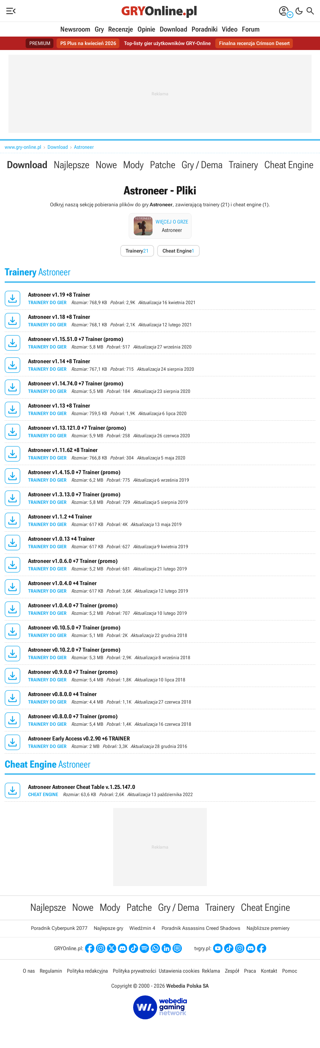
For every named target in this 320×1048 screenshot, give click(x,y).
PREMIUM (39, 43)
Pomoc (289, 971)
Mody (133, 165)
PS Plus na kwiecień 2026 (88, 43)
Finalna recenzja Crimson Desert (254, 43)
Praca (250, 971)
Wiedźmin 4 (142, 928)
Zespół (232, 971)
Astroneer (84, 147)
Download (173, 29)
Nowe (106, 165)
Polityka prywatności (134, 971)
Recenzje (120, 29)
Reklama (211, 971)
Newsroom (75, 29)
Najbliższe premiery (268, 928)
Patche (162, 165)
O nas (29, 971)
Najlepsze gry (108, 928)
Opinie (146, 29)
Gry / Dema (202, 165)
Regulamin (51, 971)
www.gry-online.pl (23, 147)
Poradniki (205, 29)
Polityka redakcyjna (87, 971)
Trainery (243, 165)
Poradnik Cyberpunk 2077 (59, 928)
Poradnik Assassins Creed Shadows (201, 928)
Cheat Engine (288, 165)
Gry (99, 29)
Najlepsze (71, 165)
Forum (251, 29)
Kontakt (269, 971)
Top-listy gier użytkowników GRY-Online (167, 43)
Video (230, 29)
